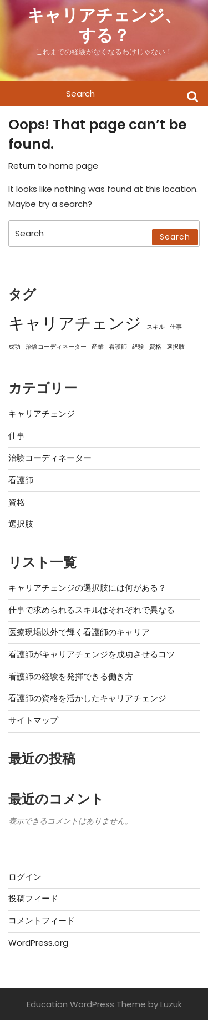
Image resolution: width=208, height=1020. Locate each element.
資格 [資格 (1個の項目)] (155, 347)
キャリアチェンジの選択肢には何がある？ (87, 587)
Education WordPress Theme (86, 1004)
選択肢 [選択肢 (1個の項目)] (175, 347)
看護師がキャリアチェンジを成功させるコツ (91, 654)
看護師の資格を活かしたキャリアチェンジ (87, 698)
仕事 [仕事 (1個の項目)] (176, 327)
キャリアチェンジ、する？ (104, 25)
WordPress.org (38, 942)
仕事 (16, 436)
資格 (16, 502)
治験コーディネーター (50, 458)
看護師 (20, 480)
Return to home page (53, 165)
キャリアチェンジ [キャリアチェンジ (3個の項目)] (74, 323)
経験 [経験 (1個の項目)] (138, 347)
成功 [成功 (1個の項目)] (14, 347)
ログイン (25, 876)
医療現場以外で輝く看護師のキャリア (79, 632)
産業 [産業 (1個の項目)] (98, 347)
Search (192, 96)
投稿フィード (33, 898)
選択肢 (20, 524)
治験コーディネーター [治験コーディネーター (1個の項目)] (56, 347)
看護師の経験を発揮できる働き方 (70, 676)
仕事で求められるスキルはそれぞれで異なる (91, 610)
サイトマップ (33, 720)
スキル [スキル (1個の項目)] (155, 327)
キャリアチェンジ (41, 413)
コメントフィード (41, 920)
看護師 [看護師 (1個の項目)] (118, 347)
